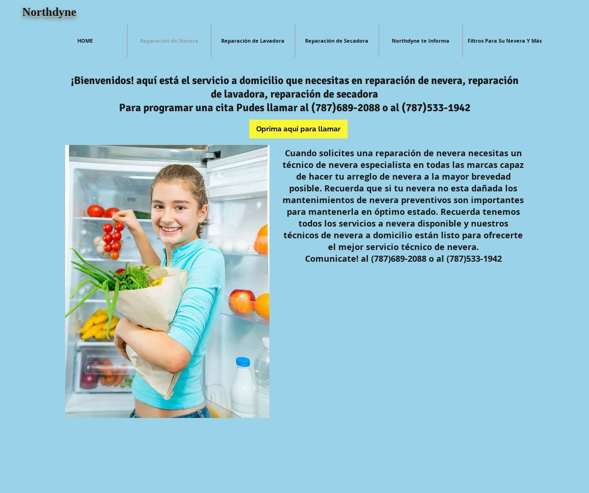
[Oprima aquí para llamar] (298, 129)
